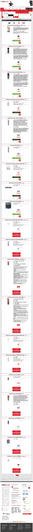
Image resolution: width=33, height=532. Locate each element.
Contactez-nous (4, 528)
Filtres (22, 10)
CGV (18, 529)
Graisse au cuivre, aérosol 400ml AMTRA (14, 72)
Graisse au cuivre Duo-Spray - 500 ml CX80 (15, 297)
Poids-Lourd (6, 9)
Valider (16, 16)
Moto (9, 8)
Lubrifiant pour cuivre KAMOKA (14, 374)
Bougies (26, 10)
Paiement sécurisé (20, 528)
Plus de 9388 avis (26, 513)
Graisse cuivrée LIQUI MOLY (15, 145)
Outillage (16, 8)
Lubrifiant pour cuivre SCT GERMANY (14, 456)
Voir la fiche (21, 34)
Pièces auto (10, 526)
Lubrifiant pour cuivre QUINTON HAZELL (14, 437)
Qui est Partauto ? (4, 526)
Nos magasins (3, 527)
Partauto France (5, 508)
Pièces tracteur (11, 528)
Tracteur (12, 8)
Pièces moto (10, 528)
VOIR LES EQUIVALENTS (16, 236)
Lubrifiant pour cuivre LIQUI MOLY (15, 182)
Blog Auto (30, 8)
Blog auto (3, 528)
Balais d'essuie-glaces (24, 12)
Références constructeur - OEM (18, 104)
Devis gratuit (27, 8)
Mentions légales (20, 528)
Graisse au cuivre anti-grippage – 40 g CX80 (15, 259)
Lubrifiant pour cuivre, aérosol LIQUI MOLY (15, 118)
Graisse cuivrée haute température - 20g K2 (15, 25)
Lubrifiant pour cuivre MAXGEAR (15, 418)
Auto (2, 8)
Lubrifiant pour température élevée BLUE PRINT (14, 219)
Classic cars (20, 9)
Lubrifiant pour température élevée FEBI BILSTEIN (15, 99)
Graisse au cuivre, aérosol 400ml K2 (15, 46)
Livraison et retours (20, 526)
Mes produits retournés (28, 527)
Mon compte (27, 525)
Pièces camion (11, 527)
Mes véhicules (27, 528)
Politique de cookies (20, 527)
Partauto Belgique (5, 509)
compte (31, 2)
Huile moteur (18, 12)
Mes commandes (27, 526)
